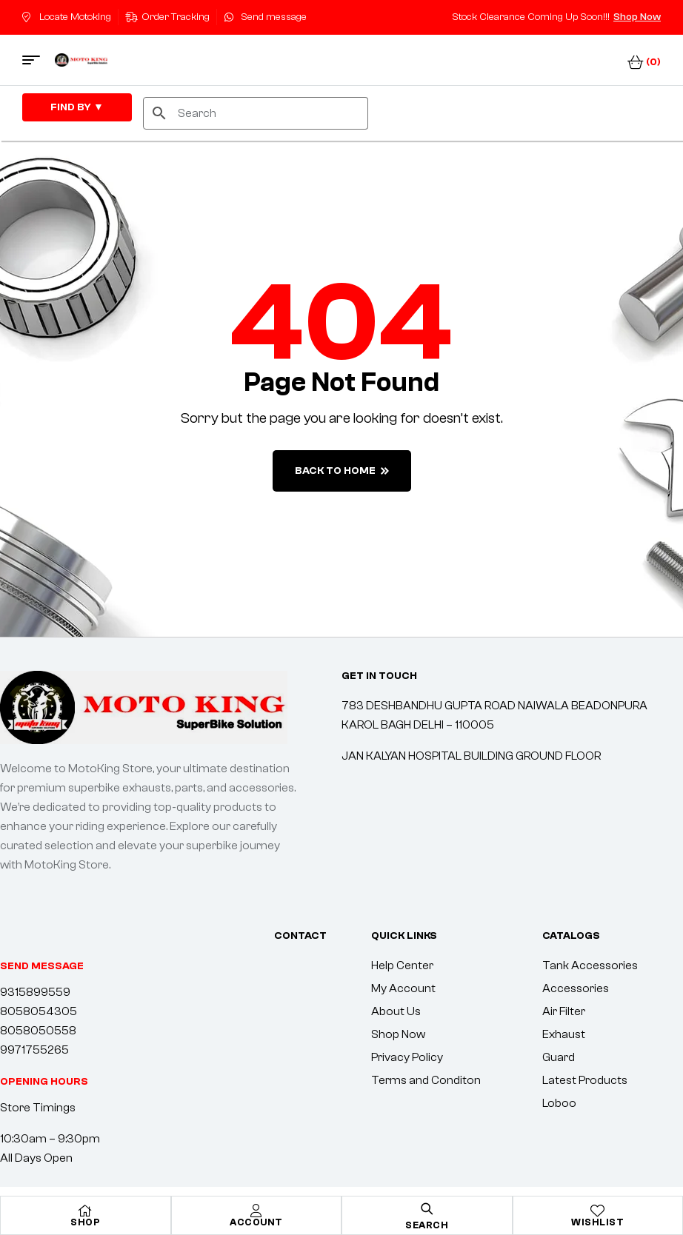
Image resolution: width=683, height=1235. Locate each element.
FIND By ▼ (77, 107)
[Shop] (85, 1210)
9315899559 (35, 992)
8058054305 (38, 1011)
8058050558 (38, 1030)
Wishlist (597, 1222)
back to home (342, 471)
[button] (44, 1081)
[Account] (256, 1210)
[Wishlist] (597, 1210)
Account (256, 1222)
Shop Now (637, 17)
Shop (85, 1222)
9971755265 (34, 1050)
